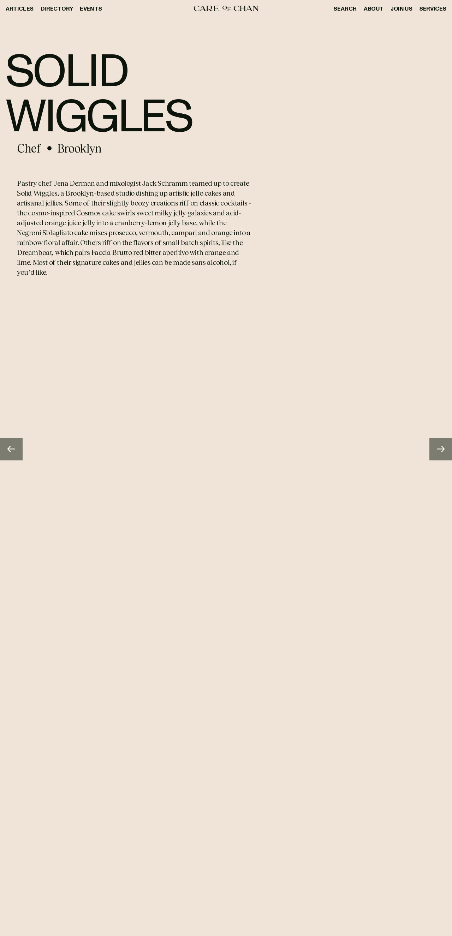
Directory (57, 8)
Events (91, 8)
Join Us (401, 8)
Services (432, 8)
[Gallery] (226, 449)
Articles (20, 8)
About (373, 8)
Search (345, 8)
